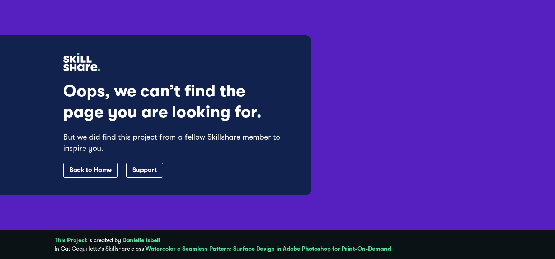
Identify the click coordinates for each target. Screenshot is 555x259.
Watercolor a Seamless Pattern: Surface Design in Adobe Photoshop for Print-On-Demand (268, 249)
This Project (71, 240)
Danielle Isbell (141, 240)
